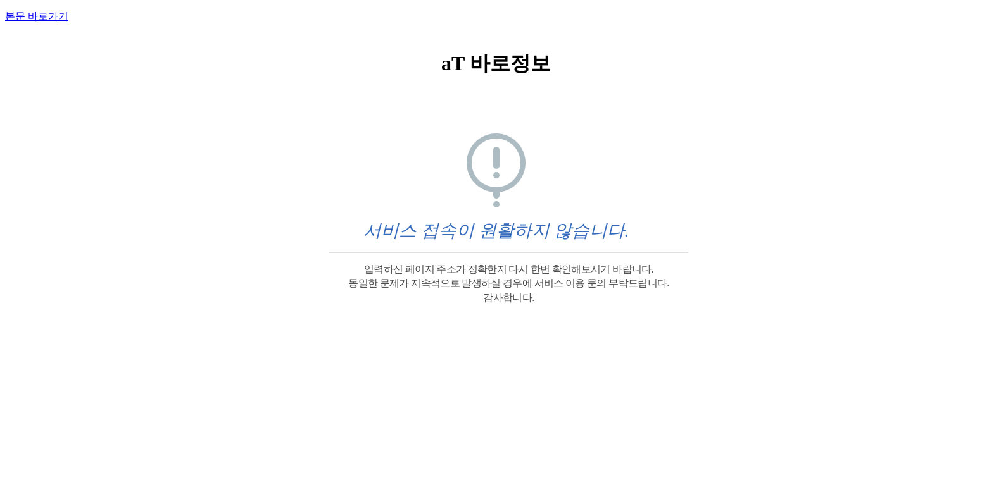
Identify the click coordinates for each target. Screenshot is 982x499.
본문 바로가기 (36, 16)
